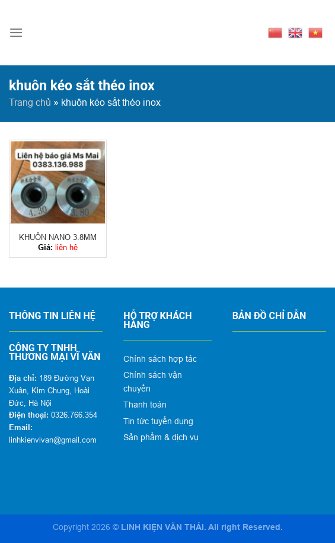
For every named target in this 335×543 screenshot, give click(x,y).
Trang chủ (30, 102)
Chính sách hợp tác (160, 359)
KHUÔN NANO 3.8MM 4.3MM (58, 237)
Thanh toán (145, 404)
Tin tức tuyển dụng (158, 421)
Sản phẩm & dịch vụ (161, 437)
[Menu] (16, 32)
